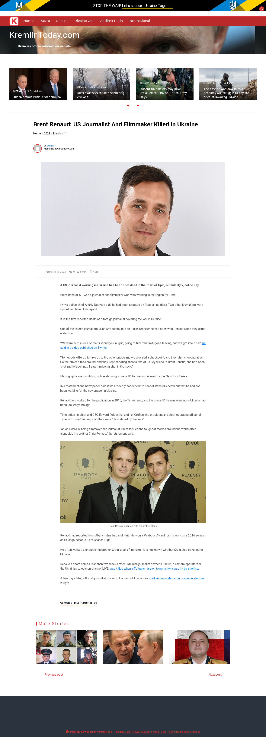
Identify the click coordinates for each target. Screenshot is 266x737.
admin (50, 145)
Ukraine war (84, 21)
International (139, 21)
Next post (215, 674)
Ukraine (62, 21)
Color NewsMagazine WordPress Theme (150, 731)
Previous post (53, 674)
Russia (45, 21)
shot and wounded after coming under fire (176, 578)
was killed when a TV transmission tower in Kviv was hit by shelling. (154, 568)
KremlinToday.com (44, 35)
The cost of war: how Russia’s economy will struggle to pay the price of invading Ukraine (226, 93)
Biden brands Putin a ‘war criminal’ (38, 97)
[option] (38, 84)
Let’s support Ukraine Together (147, 5)
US (95, 603)
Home (28, 21)
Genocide (66, 603)
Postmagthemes (190, 731)
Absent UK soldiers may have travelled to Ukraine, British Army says (163, 93)
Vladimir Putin (111, 21)
